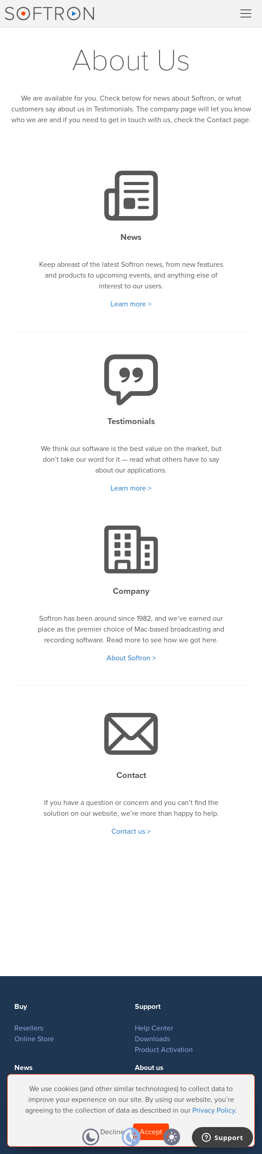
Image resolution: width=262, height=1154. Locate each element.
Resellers (28, 1028)
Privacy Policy (213, 1110)
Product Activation (164, 1049)
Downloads (152, 1039)
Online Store (34, 1039)
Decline (112, 1132)
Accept (151, 1132)
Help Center (154, 1028)
